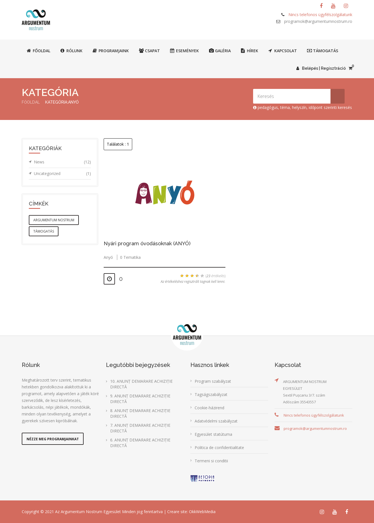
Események (184, 50)
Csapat (149, 50)
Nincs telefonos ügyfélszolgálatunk (314, 415)
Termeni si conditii (211, 460)
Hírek (249, 50)
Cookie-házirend (209, 407)
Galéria (220, 50)
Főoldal (38, 50)
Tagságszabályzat (211, 394)
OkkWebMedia (202, 511)
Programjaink (111, 50)
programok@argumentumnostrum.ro (318, 21)
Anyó (108, 257)
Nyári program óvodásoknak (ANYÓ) (147, 243)
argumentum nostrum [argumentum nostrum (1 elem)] (53, 220)
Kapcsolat (282, 50)
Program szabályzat (213, 381)
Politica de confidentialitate (219, 447)
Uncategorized (62, 173)
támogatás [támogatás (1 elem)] (43, 231)
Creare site (177, 511)
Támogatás (322, 50)
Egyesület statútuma (213, 434)
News (62, 162)
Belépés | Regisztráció (321, 68)
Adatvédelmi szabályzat (216, 421)
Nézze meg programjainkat (53, 439)
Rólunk (71, 50)
